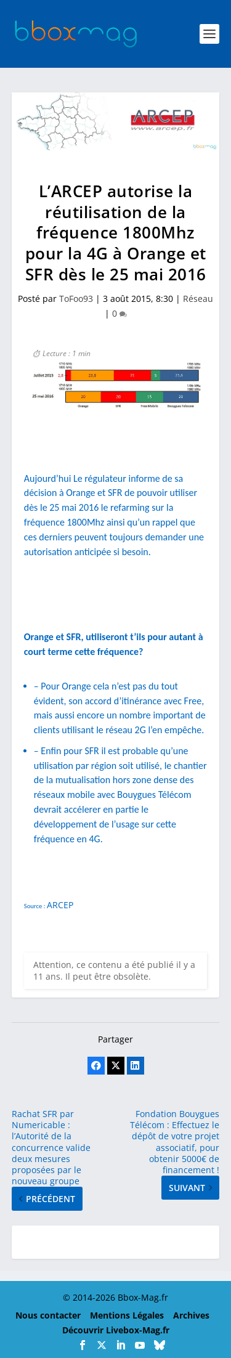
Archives (191, 1315)
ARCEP (60, 905)
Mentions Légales (127, 1315)
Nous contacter (48, 1315)
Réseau (198, 298)
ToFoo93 (76, 298)
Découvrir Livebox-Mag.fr (115, 1330)
